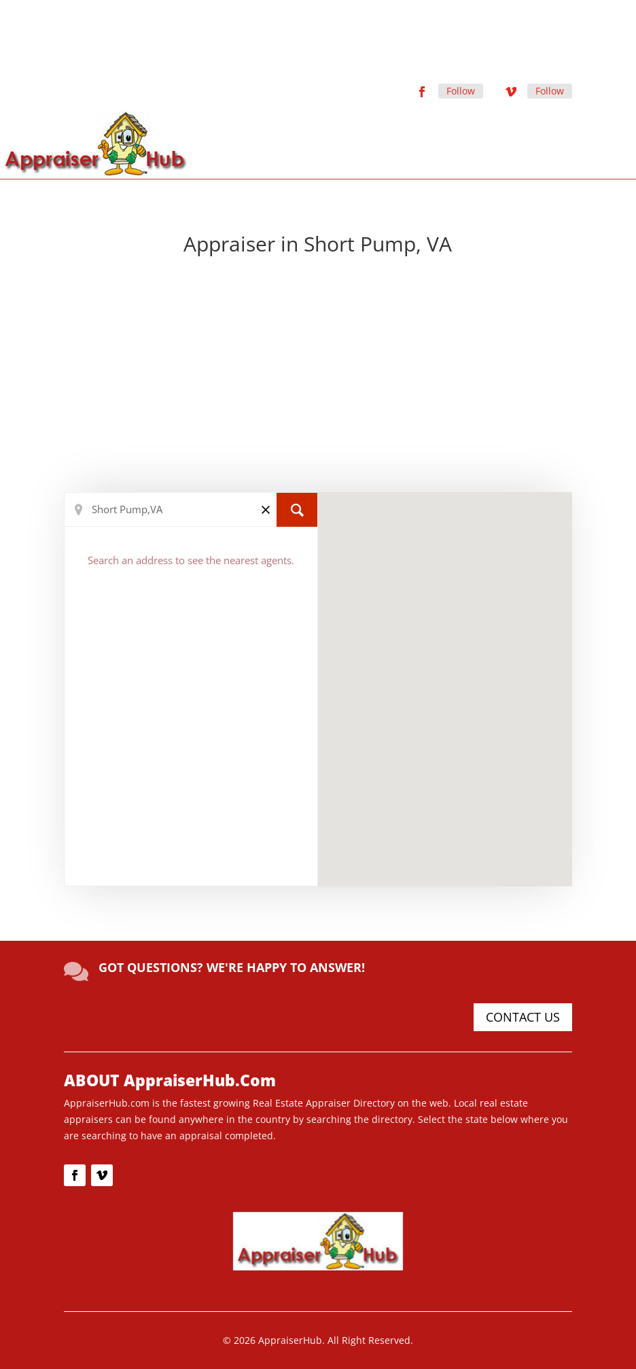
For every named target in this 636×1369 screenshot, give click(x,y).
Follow (460, 90)
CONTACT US (523, 1017)
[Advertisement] (318, 376)
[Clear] (266, 508)
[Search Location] (191, 510)
